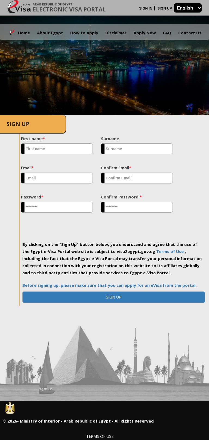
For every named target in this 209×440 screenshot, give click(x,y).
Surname (110, 138)
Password (32, 197)
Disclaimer (116, 32)
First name (33, 138)
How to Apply (84, 32)
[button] (113, 297)
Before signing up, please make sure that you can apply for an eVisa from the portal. (109, 285)
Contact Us (189, 32)
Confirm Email (116, 167)
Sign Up (165, 8)
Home (24, 32)
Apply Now (145, 32)
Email (27, 167)
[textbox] (57, 148)
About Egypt (50, 32)
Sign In (146, 8)
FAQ (167, 32)
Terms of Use (170, 251)
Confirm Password (121, 197)
